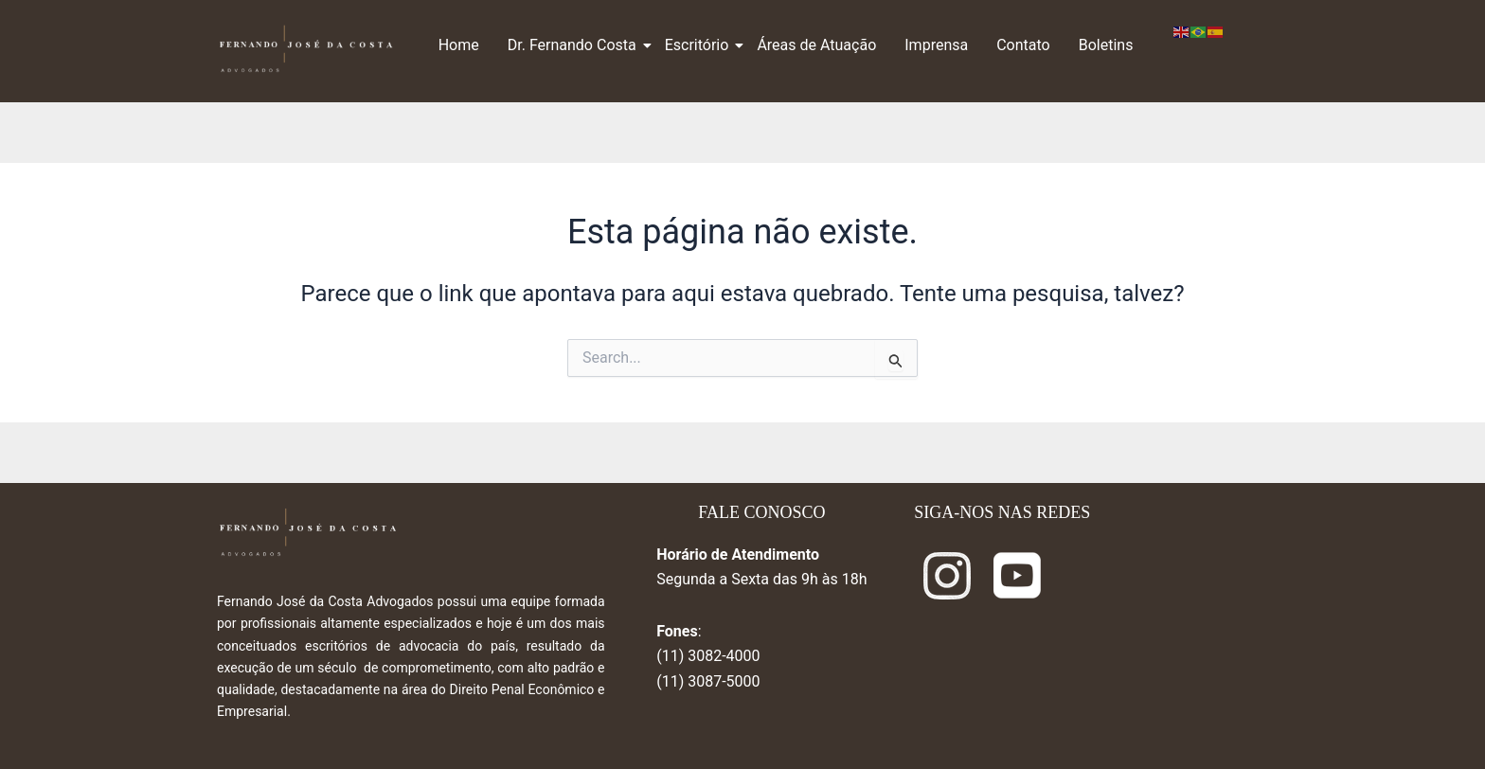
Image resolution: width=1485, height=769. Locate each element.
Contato (1023, 45)
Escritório (699, 45)
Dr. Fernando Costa (574, 45)
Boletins (1106, 45)
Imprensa (936, 45)
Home (458, 45)
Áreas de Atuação (816, 45)
